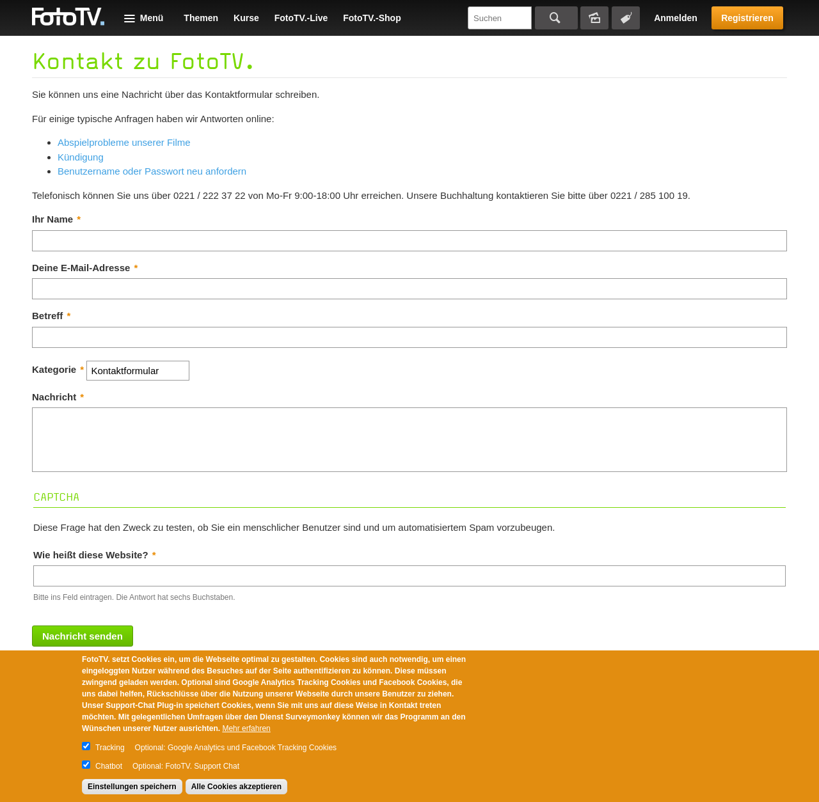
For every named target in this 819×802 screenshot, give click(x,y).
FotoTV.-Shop (372, 18)
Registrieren (747, 18)
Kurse (246, 18)
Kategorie (58, 369)
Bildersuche (594, 17)
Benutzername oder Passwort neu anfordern (152, 171)
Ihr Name (56, 219)
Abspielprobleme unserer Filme (124, 142)
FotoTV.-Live (301, 18)
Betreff (51, 315)
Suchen (556, 17)
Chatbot (108, 766)
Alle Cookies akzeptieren (236, 786)
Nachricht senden (82, 636)
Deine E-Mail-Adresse (85, 267)
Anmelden (675, 18)
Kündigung (81, 157)
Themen (201, 18)
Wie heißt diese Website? (94, 554)
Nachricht (58, 396)
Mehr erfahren (246, 728)
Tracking (110, 747)
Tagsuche (626, 17)
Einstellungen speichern (132, 786)
